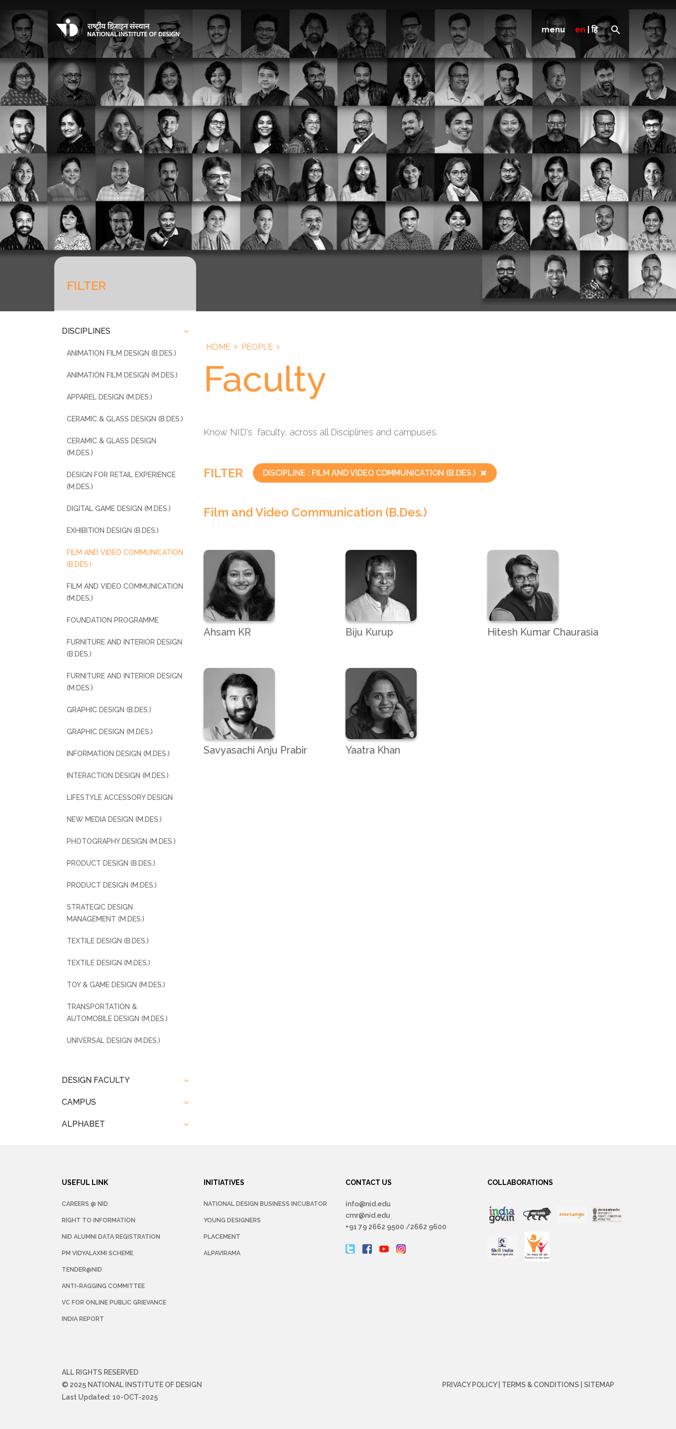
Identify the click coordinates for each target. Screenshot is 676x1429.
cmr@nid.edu (367, 1215)
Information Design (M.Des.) (118, 754)
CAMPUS (79, 1102)
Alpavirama (222, 1253)
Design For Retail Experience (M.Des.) (121, 481)
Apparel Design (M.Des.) (109, 397)
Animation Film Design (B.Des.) (121, 353)
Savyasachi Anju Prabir (255, 750)
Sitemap (599, 1385)
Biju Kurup (369, 632)
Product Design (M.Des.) (112, 885)
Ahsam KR (227, 632)
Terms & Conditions (540, 1385)
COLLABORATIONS (520, 1182)
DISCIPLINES (86, 331)
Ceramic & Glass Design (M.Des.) (111, 447)
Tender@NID (82, 1269)
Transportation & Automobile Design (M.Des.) (117, 1013)
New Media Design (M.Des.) (114, 819)
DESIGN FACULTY (96, 1080)
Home (218, 347)
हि (594, 29)
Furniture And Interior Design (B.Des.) (124, 648)
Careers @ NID (85, 1203)
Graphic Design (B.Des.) (109, 710)
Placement (222, 1236)
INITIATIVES (224, 1182)
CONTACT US (368, 1182)
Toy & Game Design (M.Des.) (116, 985)
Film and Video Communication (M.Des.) (125, 592)
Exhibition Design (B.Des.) (113, 530)
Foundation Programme (113, 620)
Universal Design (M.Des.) (113, 1040)
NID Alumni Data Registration (111, 1236)
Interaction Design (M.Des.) (118, 775)
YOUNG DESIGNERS (232, 1220)
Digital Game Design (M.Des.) (119, 509)
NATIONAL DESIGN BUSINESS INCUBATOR (265, 1203)
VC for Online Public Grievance (114, 1302)
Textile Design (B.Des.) (108, 941)
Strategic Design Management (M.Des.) (105, 913)
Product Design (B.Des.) (111, 863)
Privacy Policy (469, 1385)
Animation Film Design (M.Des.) (122, 375)
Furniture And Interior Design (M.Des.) (124, 682)
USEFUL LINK (85, 1182)
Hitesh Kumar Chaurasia (542, 632)
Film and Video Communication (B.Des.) (125, 558)
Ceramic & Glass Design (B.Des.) (125, 419)
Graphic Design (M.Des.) (110, 732)
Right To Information (98, 1220)
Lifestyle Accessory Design (120, 797)
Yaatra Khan (372, 750)
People (257, 347)
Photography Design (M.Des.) (121, 841)
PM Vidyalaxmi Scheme (97, 1253)
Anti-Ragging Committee (103, 1286)
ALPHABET (83, 1124)
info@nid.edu (368, 1204)
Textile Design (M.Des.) (108, 963)
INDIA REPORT (83, 1318)
